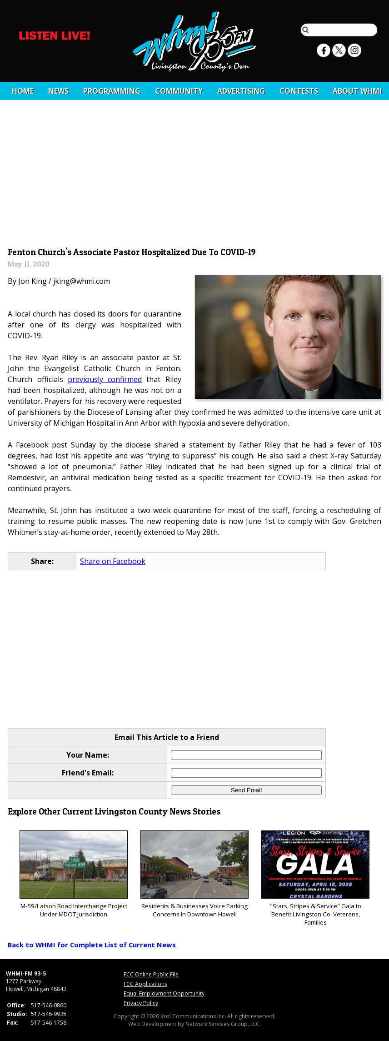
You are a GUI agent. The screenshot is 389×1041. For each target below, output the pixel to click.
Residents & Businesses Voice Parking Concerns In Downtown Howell (194, 874)
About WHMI (357, 91)
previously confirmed (105, 379)
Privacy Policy (141, 1003)
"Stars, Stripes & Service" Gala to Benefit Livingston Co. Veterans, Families (315, 878)
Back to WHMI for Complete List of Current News (92, 944)
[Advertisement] (194, 176)
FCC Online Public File (151, 974)
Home (23, 91)
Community (179, 91)
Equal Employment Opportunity (164, 993)
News (58, 91)
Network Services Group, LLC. (223, 1024)
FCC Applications (145, 984)
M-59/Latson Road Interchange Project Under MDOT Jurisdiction (73, 874)
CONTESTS (298, 91)
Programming (111, 91)
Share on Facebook (112, 561)
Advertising (241, 91)
